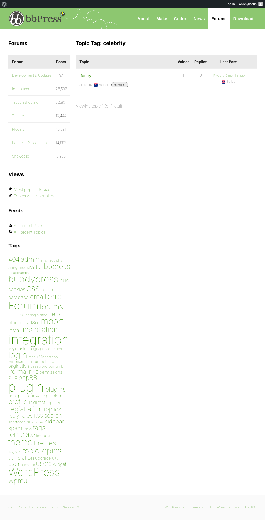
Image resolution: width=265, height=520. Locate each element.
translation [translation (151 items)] (21, 457)
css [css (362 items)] (33, 288)
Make (161, 18)
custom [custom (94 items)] (47, 289)
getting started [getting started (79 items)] (36, 315)
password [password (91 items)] (38, 366)
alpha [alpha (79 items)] (58, 260)
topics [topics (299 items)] (51, 450)
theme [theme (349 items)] (20, 442)
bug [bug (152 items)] (64, 280)
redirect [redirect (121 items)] (37, 402)
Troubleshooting (25, 102)
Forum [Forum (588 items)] (23, 305)
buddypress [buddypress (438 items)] (33, 279)
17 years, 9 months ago (228, 75)
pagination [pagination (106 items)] (18, 366)
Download (243, 18)
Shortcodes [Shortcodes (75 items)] (35, 422)
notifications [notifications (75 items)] (35, 362)
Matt (237, 507)
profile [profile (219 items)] (18, 401)
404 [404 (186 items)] (14, 259)
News (199, 18)
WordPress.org (175, 507)
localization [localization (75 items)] (54, 349)
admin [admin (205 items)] (30, 259)
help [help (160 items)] (54, 314)
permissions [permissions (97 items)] (51, 372)
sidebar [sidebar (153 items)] (54, 421)
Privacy (41, 507)
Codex (180, 18)
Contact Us (25, 507)
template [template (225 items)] (21, 434)
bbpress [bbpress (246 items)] (57, 266)
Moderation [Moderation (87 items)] (48, 357)
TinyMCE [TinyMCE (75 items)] (15, 452)
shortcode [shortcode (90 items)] (17, 421)
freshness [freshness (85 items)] (16, 314)
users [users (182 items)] (43, 463)
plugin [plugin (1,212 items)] (26, 387)
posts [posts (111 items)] (23, 395)
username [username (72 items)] (28, 465)
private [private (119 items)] (37, 396)
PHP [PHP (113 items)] (12, 378)
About (143, 18)
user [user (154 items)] (14, 463)
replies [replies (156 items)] (52, 409)
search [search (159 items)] (53, 415)
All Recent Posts (28, 225)
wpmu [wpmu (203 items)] (17, 481)
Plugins (18, 129)
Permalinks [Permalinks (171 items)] (23, 371)
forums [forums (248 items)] (51, 306)
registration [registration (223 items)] (25, 409)
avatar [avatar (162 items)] (34, 266)
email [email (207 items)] (38, 297)
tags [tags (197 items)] (39, 428)
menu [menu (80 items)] (33, 357)
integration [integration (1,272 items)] (38, 339)
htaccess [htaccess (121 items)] (18, 322)
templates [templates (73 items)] (43, 436)
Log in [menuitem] (230, 4)
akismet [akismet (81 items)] (47, 260)
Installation (20, 89)
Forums (218, 18)
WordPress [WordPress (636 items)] (34, 472)
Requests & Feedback (29, 142)
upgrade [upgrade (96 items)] (43, 458)
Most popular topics (32, 189)
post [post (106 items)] (12, 395)
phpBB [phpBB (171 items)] (28, 377)
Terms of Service (61, 507)
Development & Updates (31, 75)
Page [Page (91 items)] (49, 361)
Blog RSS (250, 507)
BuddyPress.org (220, 507)
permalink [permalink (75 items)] (55, 366)
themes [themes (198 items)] (45, 443)
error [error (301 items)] (55, 296)
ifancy (85, 75)
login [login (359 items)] (17, 355)
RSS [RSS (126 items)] (38, 416)
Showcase (120, 84)
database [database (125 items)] (18, 297)
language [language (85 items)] (37, 348)
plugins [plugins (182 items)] (55, 389)
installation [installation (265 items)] (40, 329)
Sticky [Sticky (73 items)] (28, 429)
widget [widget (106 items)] (59, 464)
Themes (19, 115)
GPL (11, 507)
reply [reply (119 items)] (13, 416)
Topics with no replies (34, 195)
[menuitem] (4, 4)
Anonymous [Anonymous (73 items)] (17, 268)
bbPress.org (35, 18)
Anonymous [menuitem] (251, 4)
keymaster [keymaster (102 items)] (18, 348)
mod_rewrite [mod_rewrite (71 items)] (16, 362)
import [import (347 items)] (51, 321)
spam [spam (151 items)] (15, 428)
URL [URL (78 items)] (55, 458)
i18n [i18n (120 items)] (33, 323)
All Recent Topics (30, 232)
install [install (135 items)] (14, 330)
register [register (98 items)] (53, 402)
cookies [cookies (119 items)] (16, 290)
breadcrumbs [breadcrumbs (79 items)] (18, 272)
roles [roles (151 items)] (26, 415)
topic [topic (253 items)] (31, 450)
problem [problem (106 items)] (54, 395)
